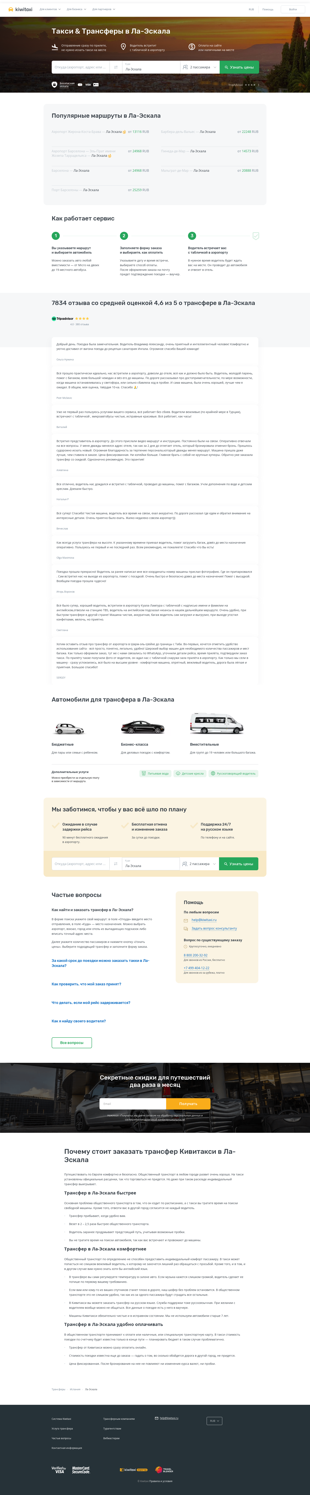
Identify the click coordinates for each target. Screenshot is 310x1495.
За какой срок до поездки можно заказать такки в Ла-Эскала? (101, 963)
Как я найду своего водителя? (79, 1021)
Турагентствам (112, 1428)
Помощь (268, 9)
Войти (293, 9)
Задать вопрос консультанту (214, 928)
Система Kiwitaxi (61, 1419)
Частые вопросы (61, 1438)
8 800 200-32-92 (195, 955)
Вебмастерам (111, 1438)
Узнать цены (239, 67)
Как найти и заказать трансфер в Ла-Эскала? (92, 910)
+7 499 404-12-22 (196, 968)
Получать (188, 1104)
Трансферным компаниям (119, 1419)
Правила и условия (160, 1481)
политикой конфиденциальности (164, 1119)
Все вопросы (71, 1043)
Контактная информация (67, 1448)
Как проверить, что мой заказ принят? (86, 984)
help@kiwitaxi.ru (204, 920)
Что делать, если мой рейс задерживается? (91, 1003)
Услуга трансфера (62, 1428)
